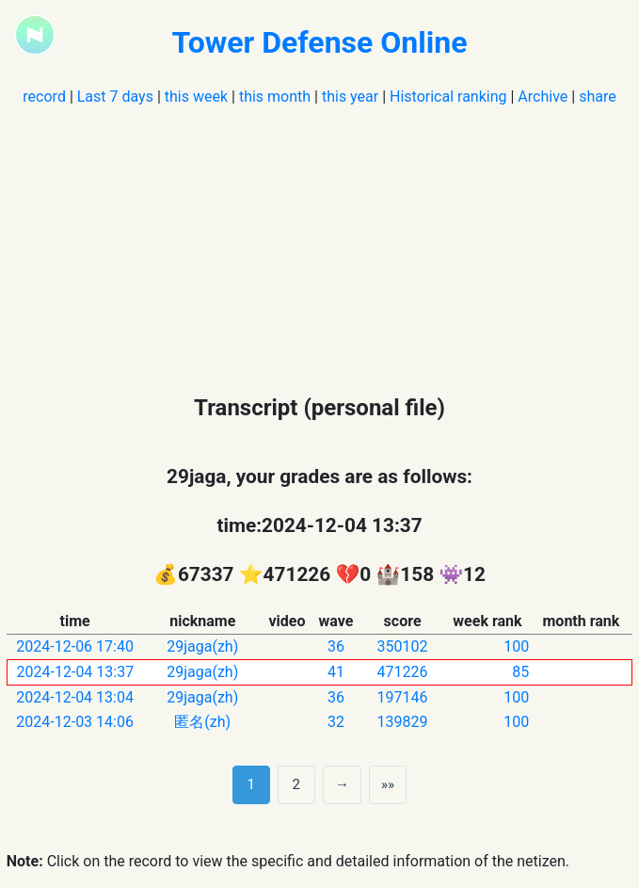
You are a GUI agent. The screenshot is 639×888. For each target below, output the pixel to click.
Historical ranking (448, 96)
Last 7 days (115, 96)
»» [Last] (387, 784)
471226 (402, 672)
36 (335, 646)
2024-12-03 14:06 (75, 722)
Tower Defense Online (320, 42)
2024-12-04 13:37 (76, 672)
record (44, 96)
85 (520, 672)
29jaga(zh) (202, 646)
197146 (402, 697)
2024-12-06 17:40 (75, 646)
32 (335, 722)
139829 (402, 722)
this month (275, 96)
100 (516, 646)
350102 (402, 646)
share (597, 96)
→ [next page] (342, 784)
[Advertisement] (319, 240)
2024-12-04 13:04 (75, 697)
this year (350, 96)
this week (196, 96)
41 (335, 672)
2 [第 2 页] (297, 784)
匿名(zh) (202, 722)
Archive (542, 96)
